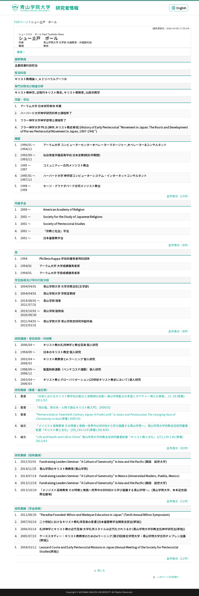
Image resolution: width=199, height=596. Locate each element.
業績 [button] (19, 52)
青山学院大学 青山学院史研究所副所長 (67, 321)
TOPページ (21, 22)
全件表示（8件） (179, 331)
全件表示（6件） (179, 245)
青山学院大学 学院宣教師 (59, 293)
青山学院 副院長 (53, 311)
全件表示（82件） (178, 448)
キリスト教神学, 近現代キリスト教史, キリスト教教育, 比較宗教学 (57, 92)
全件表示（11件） (178, 501)
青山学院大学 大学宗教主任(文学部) (66, 286)
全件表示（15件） (178, 196)
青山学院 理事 (52, 301)
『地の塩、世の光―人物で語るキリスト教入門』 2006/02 (73, 407)
